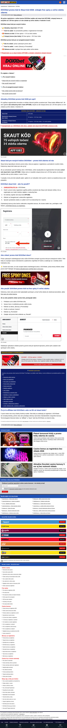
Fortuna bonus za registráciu (8, 637)
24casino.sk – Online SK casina (8, 508)
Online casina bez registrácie (8, 585)
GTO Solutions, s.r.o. (60, 722)
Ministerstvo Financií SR (12, 718)
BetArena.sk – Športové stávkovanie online (10, 510)
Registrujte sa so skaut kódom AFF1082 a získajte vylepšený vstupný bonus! (26, 53)
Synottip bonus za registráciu (8, 642)
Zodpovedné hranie (36, 718)
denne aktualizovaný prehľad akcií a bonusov (29, 269)
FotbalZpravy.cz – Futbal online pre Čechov (42, 503)
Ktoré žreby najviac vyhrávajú (9, 692)
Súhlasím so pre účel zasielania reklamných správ (20, 488)
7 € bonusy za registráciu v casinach (10, 619)
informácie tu (49, 421)
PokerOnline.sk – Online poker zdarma (10, 498)
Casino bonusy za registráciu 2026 (10, 608)
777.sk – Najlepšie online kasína (8, 503)
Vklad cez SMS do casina (8, 685)
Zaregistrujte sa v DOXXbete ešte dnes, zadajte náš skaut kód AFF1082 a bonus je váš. (30, 126)
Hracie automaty (7, 386)
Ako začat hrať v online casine (9, 581)
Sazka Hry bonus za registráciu (9, 646)
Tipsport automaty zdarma (8, 674)
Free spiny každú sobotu (8, 603)
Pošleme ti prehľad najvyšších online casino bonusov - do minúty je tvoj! (23, 483)
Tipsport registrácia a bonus (8, 701)
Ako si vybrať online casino (8, 578)
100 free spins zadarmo (7, 599)
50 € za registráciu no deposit (9, 628)
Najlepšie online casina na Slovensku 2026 (11, 583)
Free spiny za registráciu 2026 (9, 590)
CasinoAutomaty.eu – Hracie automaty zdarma (11, 506)
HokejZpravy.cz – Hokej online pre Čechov (41, 513)
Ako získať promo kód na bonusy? (12, 91)
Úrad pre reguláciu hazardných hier (25, 718)
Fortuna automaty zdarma (8, 671)
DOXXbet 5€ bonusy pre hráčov (9, 705)
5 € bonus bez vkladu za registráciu (10, 617)
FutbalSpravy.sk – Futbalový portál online (41, 501)
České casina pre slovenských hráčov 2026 (11, 576)
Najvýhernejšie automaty (8, 667)
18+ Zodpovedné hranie (48, 722)
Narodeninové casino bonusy (8, 615)
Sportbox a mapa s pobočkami (11, 394)
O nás (2, 722)
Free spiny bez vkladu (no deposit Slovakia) (11, 594)
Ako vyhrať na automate (7, 660)
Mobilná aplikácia (7, 388)
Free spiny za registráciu (9, 381)
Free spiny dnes (6, 592)
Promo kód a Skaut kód (9, 383)
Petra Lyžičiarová (18, 15)
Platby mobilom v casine (7, 683)
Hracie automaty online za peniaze (10, 662)
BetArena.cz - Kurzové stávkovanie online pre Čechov (44, 508)
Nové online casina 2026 (8, 572)
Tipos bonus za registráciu (8, 653)
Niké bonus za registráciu (8, 656)
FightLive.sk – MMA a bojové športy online (41, 498)
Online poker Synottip (7, 676)
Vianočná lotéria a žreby (7, 696)
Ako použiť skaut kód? (9, 83)
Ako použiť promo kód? (9, 93)
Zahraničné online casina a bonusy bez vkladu (12, 574)
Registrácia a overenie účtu (10, 392)
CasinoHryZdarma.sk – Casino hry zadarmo (11, 501)
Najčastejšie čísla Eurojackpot (9, 694)
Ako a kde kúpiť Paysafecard (8, 687)
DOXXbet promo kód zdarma (8, 703)
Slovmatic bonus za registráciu (9, 649)
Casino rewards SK (7, 633)
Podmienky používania (23, 722)
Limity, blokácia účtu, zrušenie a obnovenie (14, 405)
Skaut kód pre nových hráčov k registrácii (14, 80)
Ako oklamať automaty (7, 669)
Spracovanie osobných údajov (36, 722)
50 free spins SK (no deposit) (8, 597)
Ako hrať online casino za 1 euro (9, 699)
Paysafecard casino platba (8, 690)
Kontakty (6, 722)
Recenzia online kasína (9, 377)
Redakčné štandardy (14, 722)
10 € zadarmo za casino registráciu (10, 621)
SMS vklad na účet (8, 399)
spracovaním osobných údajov (15, 488)
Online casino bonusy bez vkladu (9, 610)
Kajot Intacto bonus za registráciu (9, 651)
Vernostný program (8, 401)
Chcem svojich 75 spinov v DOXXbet (43, 364)
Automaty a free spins (7, 601)
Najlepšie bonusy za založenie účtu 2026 (11, 631)
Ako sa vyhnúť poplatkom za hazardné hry (11, 680)
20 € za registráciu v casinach (9, 624)
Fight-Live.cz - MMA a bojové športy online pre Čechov (44, 510)
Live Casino (6, 390)
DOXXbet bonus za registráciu (9, 644)
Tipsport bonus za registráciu (8, 640)
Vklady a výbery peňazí (9, 397)
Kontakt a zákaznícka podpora (11, 403)
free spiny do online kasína (9, 294)
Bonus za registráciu (8, 379)
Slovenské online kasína (7, 569)
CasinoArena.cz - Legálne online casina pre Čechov (43, 506)
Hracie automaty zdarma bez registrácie (11, 665)
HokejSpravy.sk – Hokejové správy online (10, 513)
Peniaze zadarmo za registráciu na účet (11, 612)
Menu (64, 2)
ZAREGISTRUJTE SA (10, 187)
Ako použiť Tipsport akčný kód (9, 708)
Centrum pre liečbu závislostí (46, 718)
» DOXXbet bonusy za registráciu (15, 206)
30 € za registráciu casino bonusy (9, 626)
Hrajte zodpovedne (25, 421)
